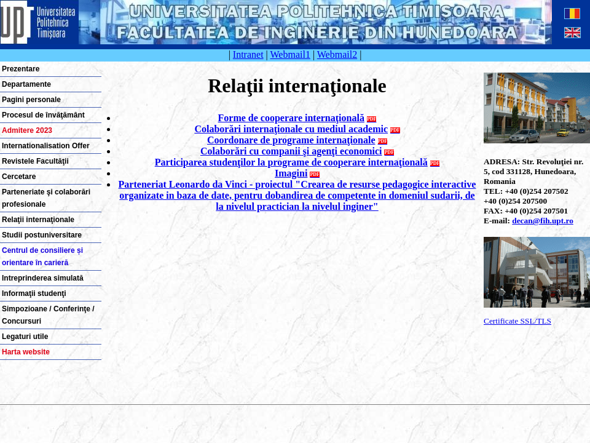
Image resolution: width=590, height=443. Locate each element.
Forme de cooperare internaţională (291, 118)
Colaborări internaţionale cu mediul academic (291, 129)
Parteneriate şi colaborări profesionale (46, 198)
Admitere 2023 (27, 130)
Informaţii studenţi (34, 293)
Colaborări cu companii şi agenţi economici (291, 151)
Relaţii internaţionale (38, 219)
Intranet (248, 54)
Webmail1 (290, 54)
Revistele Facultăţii (35, 161)
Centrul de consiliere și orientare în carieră (42, 256)
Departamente (26, 84)
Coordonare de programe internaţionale (291, 140)
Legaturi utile (25, 336)
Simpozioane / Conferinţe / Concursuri (48, 315)
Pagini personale (31, 99)
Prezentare (20, 69)
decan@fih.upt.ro (542, 220)
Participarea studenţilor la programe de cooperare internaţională (291, 162)
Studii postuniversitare (42, 235)
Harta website (26, 352)
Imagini (291, 173)
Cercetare (19, 176)
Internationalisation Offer (46, 146)
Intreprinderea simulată (43, 278)
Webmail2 (337, 54)
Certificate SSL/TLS (517, 320)
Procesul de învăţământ (43, 115)
